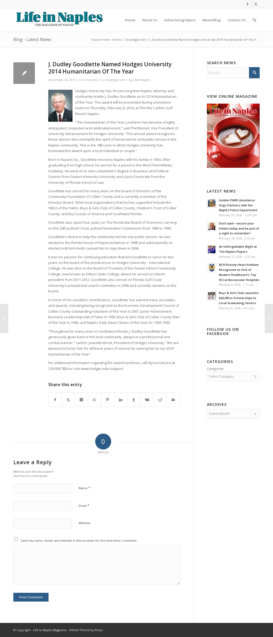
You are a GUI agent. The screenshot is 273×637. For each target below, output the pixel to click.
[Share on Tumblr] (133, 400)
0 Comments (88, 80)
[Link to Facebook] (247, 4)
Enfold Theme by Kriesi (86, 630)
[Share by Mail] (173, 400)
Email (84, 505)
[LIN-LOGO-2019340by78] (58, 20)
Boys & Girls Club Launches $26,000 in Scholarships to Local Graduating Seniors (239, 298)
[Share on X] (68, 400)
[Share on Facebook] (55, 400)
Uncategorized (115, 80)
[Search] (254, 20)
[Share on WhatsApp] (94, 400)
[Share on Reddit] (160, 400)
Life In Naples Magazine (50, 630)
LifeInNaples (141, 80)
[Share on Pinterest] (107, 400)
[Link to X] (256, 4)
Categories (215, 368)
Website (84, 523)
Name (84, 487)
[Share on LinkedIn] (120, 400)
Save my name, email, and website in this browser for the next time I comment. (79, 540)
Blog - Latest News (32, 39)
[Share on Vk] (146, 400)
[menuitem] (130, 20)
